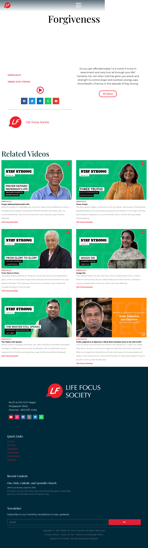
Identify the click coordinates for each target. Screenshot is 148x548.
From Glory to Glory (10, 273)
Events (11, 445)
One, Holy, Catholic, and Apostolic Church (32, 483)
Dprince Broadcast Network (84, 538)
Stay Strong (23, 81)
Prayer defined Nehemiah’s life (15, 204)
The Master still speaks (11, 342)
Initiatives (12, 452)
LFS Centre (13, 456)
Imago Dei (81, 273)
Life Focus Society (59, 5)
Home (10, 441)
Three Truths (81, 204)
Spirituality (14, 75)
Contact (11, 459)
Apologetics (81, 339)
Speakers (12, 448)
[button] (24, 101)
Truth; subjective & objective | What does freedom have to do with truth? (108, 342)
